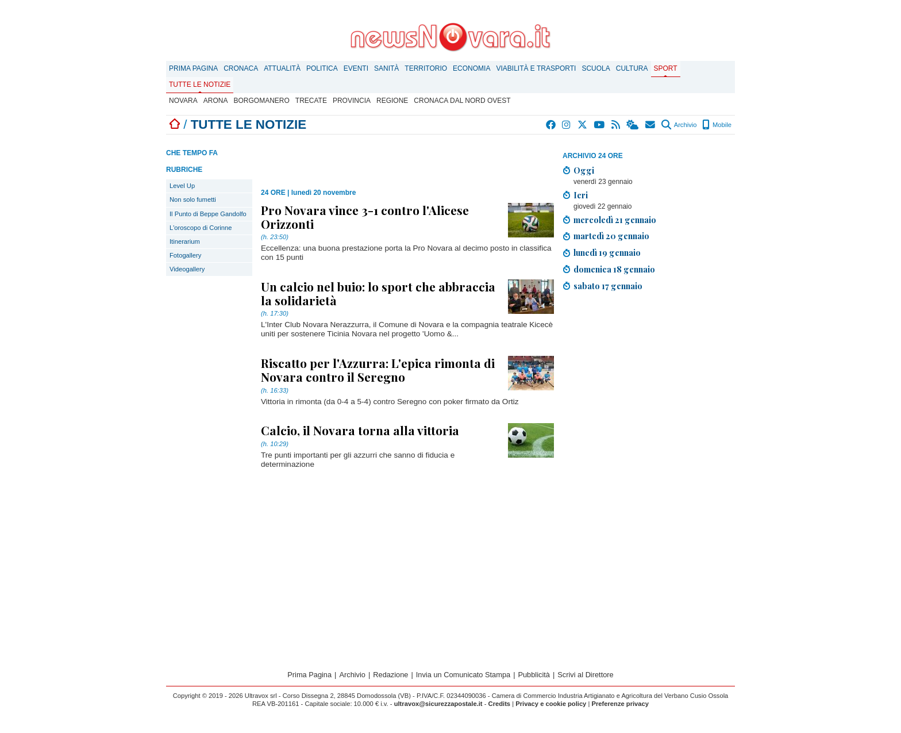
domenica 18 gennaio (614, 269)
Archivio (678, 124)
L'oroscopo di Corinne (201, 227)
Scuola (596, 68)
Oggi (583, 170)
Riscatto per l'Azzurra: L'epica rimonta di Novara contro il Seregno (378, 370)
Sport (665, 68)
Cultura (632, 68)
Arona (215, 101)
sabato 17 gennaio (607, 285)
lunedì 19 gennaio (607, 252)
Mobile (716, 124)
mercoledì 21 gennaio (614, 219)
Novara (183, 101)
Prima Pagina (193, 68)
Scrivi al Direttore (585, 674)
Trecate (311, 101)
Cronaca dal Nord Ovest (462, 101)
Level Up (182, 185)
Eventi (356, 68)
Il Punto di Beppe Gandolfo (208, 213)
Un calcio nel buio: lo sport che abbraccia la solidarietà (378, 293)
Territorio (426, 68)
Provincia (352, 101)
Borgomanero (261, 101)
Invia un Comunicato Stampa (463, 674)
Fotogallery (185, 255)
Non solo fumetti (193, 199)
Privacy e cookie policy (550, 703)
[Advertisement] (649, 381)
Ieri (580, 195)
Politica (322, 68)
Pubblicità (534, 674)
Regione (392, 101)
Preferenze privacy (620, 703)
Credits (499, 703)
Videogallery (187, 269)
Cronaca (241, 68)
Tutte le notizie (199, 84)
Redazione (390, 674)
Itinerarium (185, 241)
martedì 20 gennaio (611, 235)
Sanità (386, 68)
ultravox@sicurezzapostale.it (438, 703)
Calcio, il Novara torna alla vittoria (360, 430)
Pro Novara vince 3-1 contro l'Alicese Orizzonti (365, 217)
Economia (471, 68)
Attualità (282, 68)
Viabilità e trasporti (536, 68)
